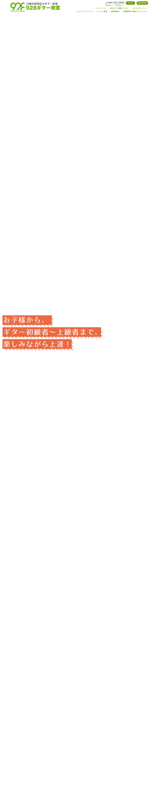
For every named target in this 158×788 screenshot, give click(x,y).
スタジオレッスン (139, 8)
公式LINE (141, 3)
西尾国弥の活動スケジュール (134, 11)
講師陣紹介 (115, 11)
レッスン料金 (102, 11)
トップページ (101, 8)
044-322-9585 (110, 2)
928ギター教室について (119, 8)
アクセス (127, 3)
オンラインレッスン (85, 11)
